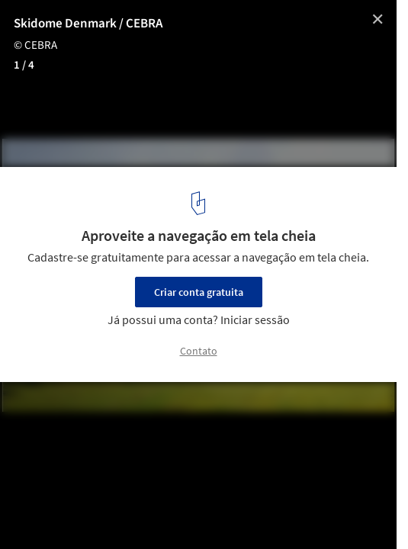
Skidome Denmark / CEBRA (88, 23)
